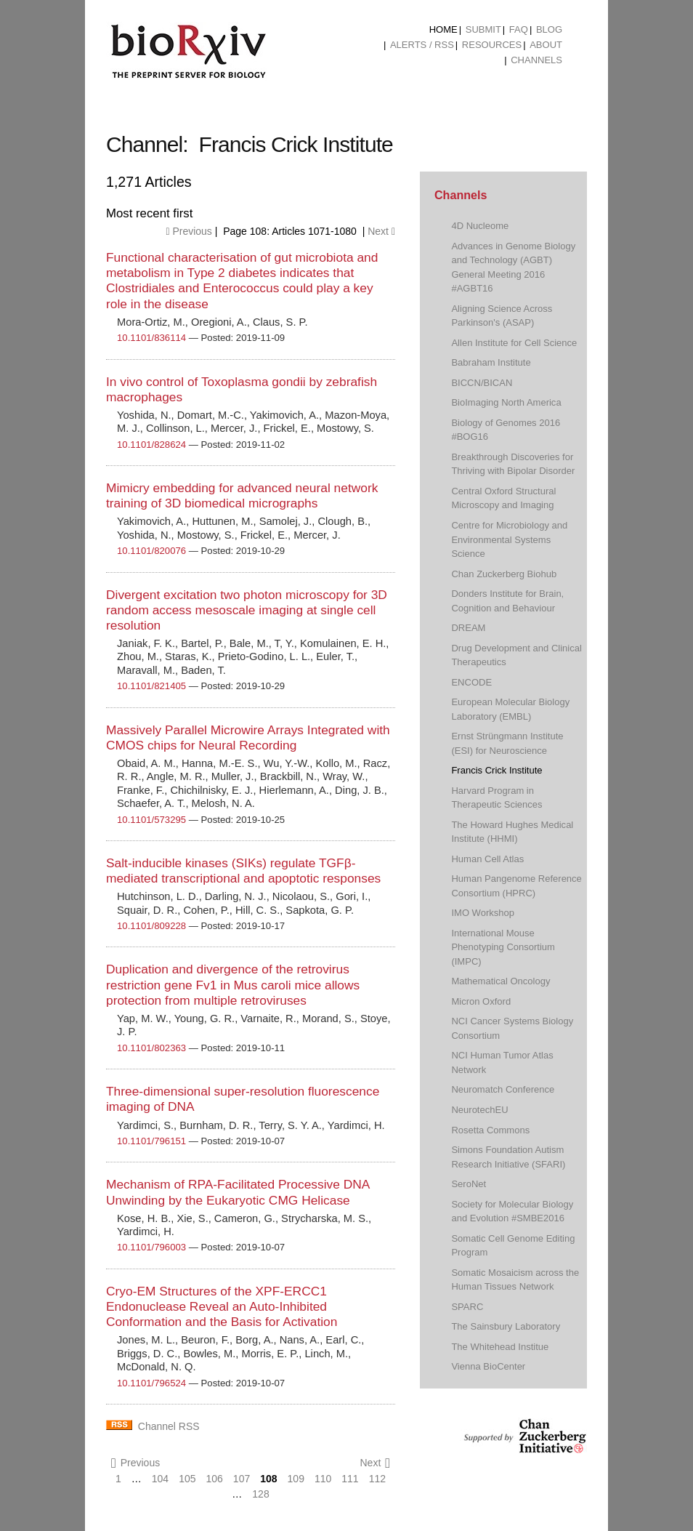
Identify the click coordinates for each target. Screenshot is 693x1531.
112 (377, 1478)
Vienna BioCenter (488, 1366)
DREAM (468, 627)
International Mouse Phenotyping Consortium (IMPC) (503, 947)
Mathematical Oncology (500, 981)
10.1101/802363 (151, 1047)
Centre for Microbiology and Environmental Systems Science (509, 539)
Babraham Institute (490, 362)
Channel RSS (169, 1426)
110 (323, 1478)
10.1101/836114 (151, 337)
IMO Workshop (482, 912)
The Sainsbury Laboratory (505, 1326)
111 (349, 1478)
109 (296, 1478)
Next (381, 231)
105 (187, 1478)
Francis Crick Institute (496, 770)
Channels (536, 60)
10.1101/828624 (151, 444)
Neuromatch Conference (502, 1089)
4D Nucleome (479, 225)
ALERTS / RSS (422, 44)
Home (443, 29)
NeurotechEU (479, 1109)
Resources (492, 44)
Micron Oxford (481, 1001)
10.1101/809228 (151, 925)
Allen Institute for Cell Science (514, 342)
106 (214, 1478)
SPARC (467, 1306)
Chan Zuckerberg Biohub (503, 573)
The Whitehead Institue (499, 1346)
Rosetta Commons (490, 1130)
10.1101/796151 (151, 1141)
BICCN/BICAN (481, 382)
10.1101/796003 (151, 1247)
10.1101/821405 (151, 685)
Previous (188, 231)
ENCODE (471, 682)
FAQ (518, 29)
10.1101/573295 (151, 819)
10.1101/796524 (151, 1383)
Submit (483, 29)
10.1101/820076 (151, 550)
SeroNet (468, 1183)
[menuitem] (443, 30)
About (546, 44)
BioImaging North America (506, 402)
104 (160, 1478)
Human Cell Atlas (487, 858)
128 (260, 1494)
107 (241, 1478)
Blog (549, 29)
